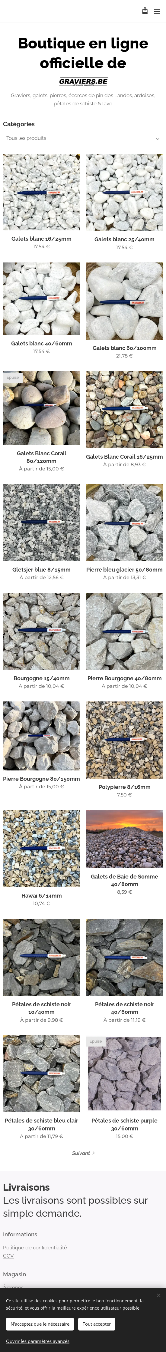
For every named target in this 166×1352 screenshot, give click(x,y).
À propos (13, 1287)
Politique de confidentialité (35, 1247)
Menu (157, 11)
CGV (8, 1255)
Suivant (81, 1153)
